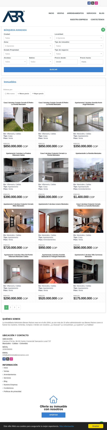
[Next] (18, 307)
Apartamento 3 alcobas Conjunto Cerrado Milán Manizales (18, 205)
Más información (66, 426)
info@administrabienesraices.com (15, 355)
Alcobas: (7, 58)
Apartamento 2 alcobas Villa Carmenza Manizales (88, 255)
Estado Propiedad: (11, 50)
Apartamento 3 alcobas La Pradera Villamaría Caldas (18, 154)
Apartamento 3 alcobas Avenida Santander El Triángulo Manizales (53, 255)
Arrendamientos (75, 13)
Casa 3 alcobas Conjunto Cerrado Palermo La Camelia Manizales (88, 205)
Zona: (6, 42)
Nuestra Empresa (79, 20)
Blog (101, 13)
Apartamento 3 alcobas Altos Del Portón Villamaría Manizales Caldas (18, 255)
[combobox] (28, 38)
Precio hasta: (85, 58)
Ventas (60, 13)
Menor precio (23, 94)
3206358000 (7, 349)
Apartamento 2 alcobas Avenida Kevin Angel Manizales (88, 103)
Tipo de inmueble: (62, 42)
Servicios (91, 13)
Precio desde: (60, 58)
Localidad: (59, 34)
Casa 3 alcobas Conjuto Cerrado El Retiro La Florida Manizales (18, 103)
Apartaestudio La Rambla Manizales (88, 153)
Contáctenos (97, 20)
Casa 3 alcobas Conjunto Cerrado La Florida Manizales (53, 154)
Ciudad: (7, 34)
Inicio (51, 13)
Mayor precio (38, 94)
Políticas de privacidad (12, 391)
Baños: (32, 58)
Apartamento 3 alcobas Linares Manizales (53, 204)
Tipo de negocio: (62, 50)
